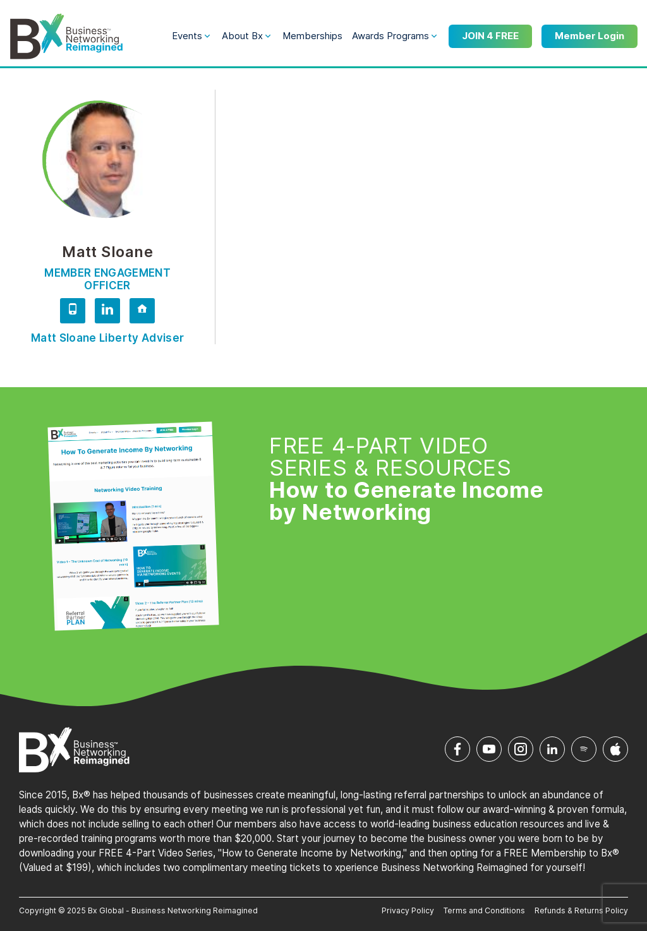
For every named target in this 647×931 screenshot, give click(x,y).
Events (187, 36)
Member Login (589, 36)
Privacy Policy (408, 910)
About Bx (242, 36)
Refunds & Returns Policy (581, 910)
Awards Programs (390, 36)
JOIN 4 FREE (490, 36)
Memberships (312, 36)
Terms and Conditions (484, 910)
